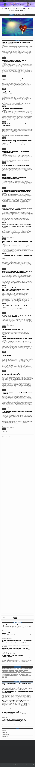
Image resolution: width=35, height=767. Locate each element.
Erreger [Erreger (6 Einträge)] (12, 670)
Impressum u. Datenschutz (27, 0)
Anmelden (4, 730)
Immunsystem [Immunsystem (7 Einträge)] (4, 672)
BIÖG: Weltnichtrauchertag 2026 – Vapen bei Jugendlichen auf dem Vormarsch (14, 60)
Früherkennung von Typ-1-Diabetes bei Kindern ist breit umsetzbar (17, 256)
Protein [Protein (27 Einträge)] (20, 674)
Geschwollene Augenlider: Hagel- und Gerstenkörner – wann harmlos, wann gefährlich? (16, 373)
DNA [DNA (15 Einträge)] (9, 670)
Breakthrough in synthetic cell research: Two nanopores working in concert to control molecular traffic (17, 271)
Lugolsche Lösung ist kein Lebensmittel (12, 329)
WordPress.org (5, 736)
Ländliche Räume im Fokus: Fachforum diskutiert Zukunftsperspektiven (12, 656)
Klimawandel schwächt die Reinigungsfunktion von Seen (17, 78)
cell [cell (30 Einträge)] (29, 668)
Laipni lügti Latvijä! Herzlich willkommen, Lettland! (15, 306)
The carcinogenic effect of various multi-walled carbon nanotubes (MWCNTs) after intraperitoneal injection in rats (16, 701)
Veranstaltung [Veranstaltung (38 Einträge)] (29, 675)
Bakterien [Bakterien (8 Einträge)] (6, 668)
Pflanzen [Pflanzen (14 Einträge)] (12, 674)
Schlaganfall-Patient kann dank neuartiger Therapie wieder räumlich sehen (17, 641)
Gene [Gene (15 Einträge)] (14, 671)
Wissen (14, 0)
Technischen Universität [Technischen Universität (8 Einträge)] (15, 675)
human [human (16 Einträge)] (24, 671)
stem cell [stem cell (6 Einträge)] (9, 675)
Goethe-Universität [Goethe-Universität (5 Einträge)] (19, 671)
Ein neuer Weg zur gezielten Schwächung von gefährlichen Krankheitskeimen (14, 177)
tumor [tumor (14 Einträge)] (25, 675)
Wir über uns (19, 0)
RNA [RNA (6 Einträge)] (26, 674)
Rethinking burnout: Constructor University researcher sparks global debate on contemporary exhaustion (17, 190)
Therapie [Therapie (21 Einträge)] (21, 675)
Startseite (11, 14)
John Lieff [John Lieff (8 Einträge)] (9, 672)
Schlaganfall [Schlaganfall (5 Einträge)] (4, 675)
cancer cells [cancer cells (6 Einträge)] (25, 668)
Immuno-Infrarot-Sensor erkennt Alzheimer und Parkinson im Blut (15, 354)
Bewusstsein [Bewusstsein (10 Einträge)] (11, 668)
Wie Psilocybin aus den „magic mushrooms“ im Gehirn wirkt (15, 648)
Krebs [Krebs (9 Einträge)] (12, 672)
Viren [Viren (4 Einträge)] (3, 677)
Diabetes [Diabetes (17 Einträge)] (7, 670)
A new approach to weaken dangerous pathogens (15, 165)
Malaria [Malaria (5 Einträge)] (15, 672)
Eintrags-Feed (4, 732)
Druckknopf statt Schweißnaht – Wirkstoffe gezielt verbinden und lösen (15, 151)
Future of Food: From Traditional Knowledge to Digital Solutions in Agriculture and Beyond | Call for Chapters (16, 225)
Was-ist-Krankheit (22, 14)
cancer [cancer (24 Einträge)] (21, 668)
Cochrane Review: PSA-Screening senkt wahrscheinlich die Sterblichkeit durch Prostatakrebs (17, 208)
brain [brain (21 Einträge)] (18, 668)
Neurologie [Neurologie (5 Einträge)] (29, 672)
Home (5, 0)
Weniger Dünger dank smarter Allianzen (13, 91)
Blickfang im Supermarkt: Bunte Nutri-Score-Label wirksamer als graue (16, 43)
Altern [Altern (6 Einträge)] (3, 668)
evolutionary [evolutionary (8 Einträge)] (21, 670)
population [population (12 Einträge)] (16, 674)
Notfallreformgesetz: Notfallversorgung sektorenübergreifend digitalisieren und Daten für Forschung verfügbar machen (15, 289)
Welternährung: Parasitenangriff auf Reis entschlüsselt (17, 338)
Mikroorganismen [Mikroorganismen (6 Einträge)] (24, 672)
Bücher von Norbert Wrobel (7, 436)
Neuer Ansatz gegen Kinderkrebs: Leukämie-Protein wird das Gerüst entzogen (17, 632)
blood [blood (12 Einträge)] (15, 668)
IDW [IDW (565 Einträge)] (26, 671)
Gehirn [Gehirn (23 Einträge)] (12, 671)
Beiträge (16, 14)
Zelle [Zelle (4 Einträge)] (6, 677)
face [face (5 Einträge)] (25, 670)
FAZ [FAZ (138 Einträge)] (27, 670)
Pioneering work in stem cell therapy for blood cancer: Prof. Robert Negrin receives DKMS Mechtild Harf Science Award (16, 624)
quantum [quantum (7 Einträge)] (23, 674)
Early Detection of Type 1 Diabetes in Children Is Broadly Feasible (17, 242)
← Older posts (4, 431)
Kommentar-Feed (5, 734)
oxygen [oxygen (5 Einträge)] (9, 674)
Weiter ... (4, 58)
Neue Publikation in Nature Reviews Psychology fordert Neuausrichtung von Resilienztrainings (16, 141)
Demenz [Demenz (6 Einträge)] (3, 670)
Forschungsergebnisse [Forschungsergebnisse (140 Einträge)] (6, 671)
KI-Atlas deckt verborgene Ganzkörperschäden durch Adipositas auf (17, 411)
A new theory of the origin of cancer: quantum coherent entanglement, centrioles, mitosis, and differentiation (14, 720)
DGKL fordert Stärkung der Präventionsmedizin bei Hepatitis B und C (15, 124)
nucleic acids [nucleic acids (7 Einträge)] (4, 674)
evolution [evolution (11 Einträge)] (16, 670)
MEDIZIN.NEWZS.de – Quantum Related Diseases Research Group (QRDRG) (17, 9)
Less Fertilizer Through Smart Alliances (12, 108)
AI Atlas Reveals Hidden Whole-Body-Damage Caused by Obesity (17, 392)
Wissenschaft (9, 0)
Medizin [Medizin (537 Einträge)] (19, 672)
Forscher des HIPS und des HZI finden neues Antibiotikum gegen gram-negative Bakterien (17, 692)
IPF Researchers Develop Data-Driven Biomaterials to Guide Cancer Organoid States (16, 315)
